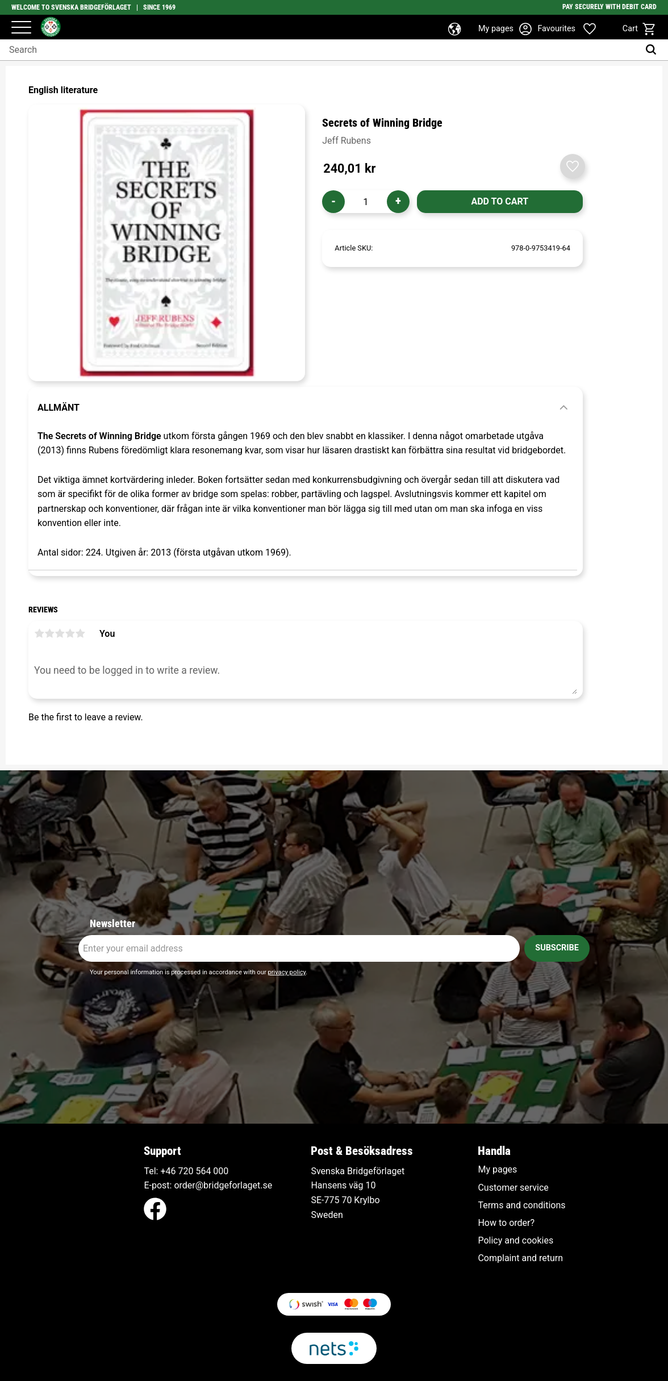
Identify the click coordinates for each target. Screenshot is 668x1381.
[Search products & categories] (319, 50)
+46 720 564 (185, 1171)
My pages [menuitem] (497, 1170)
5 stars (80, 633)
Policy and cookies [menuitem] (515, 1241)
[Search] (653, 50)
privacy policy (287, 972)
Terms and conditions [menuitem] (521, 1205)
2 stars (49, 633)
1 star (39, 633)
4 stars (70, 633)
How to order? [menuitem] (506, 1223)
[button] (21, 28)
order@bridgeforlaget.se (223, 1185)
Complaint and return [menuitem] (520, 1258)
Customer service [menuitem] (513, 1188)
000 (220, 1171)
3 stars (60, 633)
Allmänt (58, 407)
